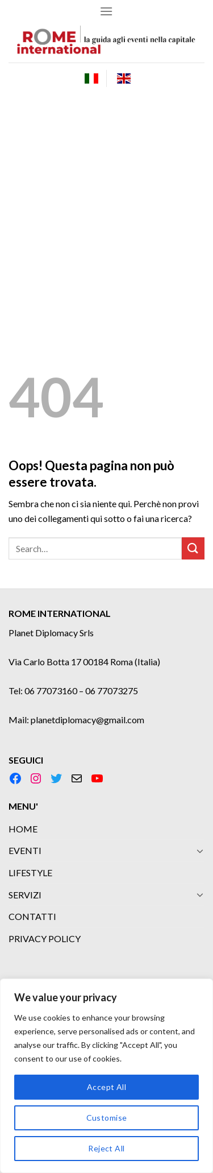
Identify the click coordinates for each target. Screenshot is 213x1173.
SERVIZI (25, 894)
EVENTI (25, 850)
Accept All (106, 1087)
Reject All (106, 1148)
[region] (106, 1076)
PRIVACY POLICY (45, 938)
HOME (23, 828)
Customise (106, 1117)
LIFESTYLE (30, 872)
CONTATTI (32, 916)
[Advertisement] (106, 206)
